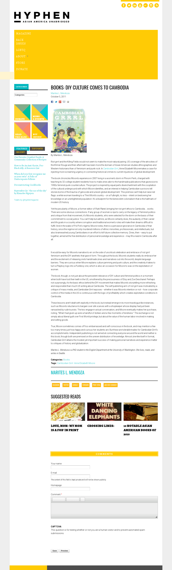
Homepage (56, 450)
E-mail (54, 437)
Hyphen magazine (28, 545)
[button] (54, 464)
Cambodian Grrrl (110, 133)
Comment (56, 459)
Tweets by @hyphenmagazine (26, 164)
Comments (104, 418)
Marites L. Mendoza (67, 337)
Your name (56, 428)
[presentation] (74, 505)
